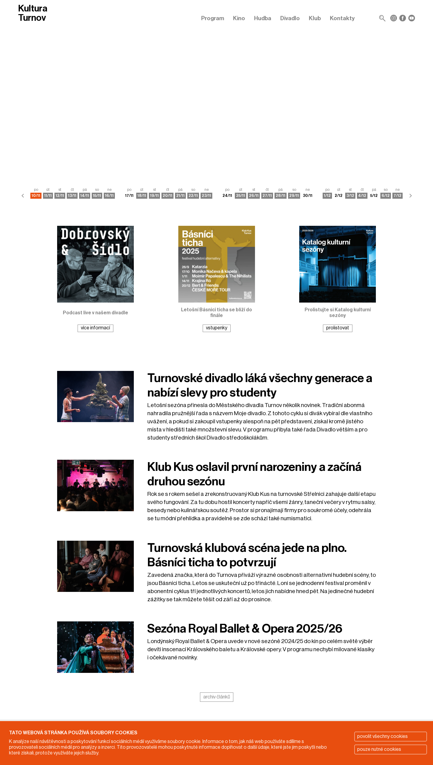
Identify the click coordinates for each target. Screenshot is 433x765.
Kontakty (342, 18)
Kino (239, 18)
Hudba (262, 18)
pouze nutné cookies (379, 749)
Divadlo (290, 18)
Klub (315, 18)
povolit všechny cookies (382, 736)
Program (212, 18)
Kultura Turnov (32, 13)
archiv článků (216, 697)
